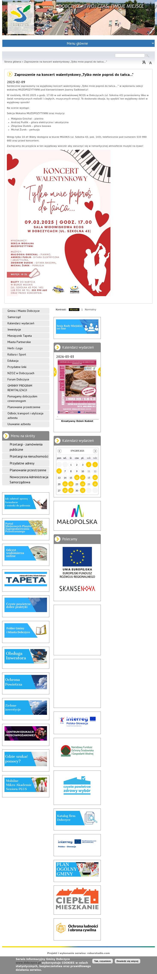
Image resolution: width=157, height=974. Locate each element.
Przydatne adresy (22, 463)
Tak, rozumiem (102, 961)
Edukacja (13, 361)
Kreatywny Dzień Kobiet (77, 421)
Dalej (99, 372)
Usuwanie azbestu (19, 424)
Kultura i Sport (17, 354)
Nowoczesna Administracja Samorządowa (29, 479)
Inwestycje (14, 329)
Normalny (90, 309)
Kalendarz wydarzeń (21, 323)
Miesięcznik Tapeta (20, 336)
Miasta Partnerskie (19, 342)
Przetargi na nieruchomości (29, 456)
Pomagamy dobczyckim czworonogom (22, 398)
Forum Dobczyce (18, 379)
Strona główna (12, 61)
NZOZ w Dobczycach (21, 373)
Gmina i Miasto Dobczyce (24, 311)
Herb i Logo (15, 348)
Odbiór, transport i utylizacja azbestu (25, 415)
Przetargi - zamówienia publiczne (26, 447)
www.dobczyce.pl (28, 962)
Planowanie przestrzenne (24, 407)
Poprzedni (55, 372)
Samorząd (14, 317)
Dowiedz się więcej (127, 961)
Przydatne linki (17, 367)
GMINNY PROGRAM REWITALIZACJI (20, 388)
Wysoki (74, 309)
